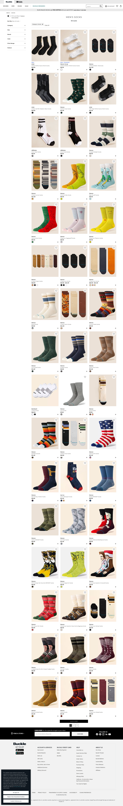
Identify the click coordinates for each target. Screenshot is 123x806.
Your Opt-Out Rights (81, 784)
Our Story (98, 750)
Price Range (16, 43)
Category (16, 25)
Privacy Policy (17, 786)
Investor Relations (100, 767)
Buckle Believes (100, 758)
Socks (13, 12)
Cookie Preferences (85, 792)
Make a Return (41, 761)
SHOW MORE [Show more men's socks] (74, 721)
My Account (40, 750)
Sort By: (9, 21)
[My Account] (109, 6)
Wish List (39, 756)
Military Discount (41, 770)
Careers (98, 756)
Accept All (16, 792)
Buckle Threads (100, 753)
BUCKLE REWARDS (39, 6)
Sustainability (99, 761)
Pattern (16, 48)
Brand (16, 34)
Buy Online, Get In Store (43, 764)
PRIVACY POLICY (42, 792)
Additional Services (42, 767)
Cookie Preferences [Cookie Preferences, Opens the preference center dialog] (15, 801)
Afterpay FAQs (80, 776)
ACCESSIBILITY (73, 792)
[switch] (9, 16)
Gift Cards (40, 758)
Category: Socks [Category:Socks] (37, 24)
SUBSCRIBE (80, 734)
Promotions (79, 770)
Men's (8, 12)
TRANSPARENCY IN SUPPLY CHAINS (58, 792)
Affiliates (98, 770)
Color (16, 39)
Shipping (78, 767)
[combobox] (92, 6)
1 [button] (70, 725)
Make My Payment (61, 750)
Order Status (79, 759)
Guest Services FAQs (81, 753)
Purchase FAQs (80, 764)
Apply (58, 753)
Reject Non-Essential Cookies (15, 796)
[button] (6, 6)
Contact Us (79, 756)
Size (16, 30)
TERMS (33, 792)
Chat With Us (79, 750)
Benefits (59, 756)
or (77, 10)
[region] (16, 787)
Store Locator (79, 773)
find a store (18, 733)
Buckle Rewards (41, 753)
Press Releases (99, 764)
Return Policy (79, 762)
